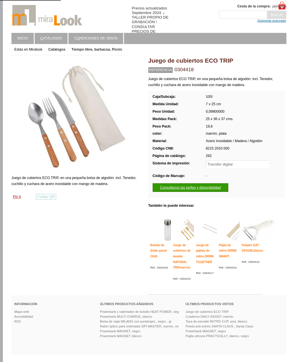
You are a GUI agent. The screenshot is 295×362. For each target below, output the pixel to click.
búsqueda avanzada (271, 20)
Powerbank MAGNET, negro (120, 331)
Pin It (17, 197)
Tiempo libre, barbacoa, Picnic (96, 49)
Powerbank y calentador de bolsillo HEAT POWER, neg (139, 311)
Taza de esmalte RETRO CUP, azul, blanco (216, 321)
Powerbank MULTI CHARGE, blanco (126, 316)
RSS (17, 321)
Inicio (22, 38)
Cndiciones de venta (95, 38)
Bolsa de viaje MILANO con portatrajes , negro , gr (136, 321)
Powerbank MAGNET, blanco (120, 336)
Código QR (46, 197)
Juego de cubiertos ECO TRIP (207, 311)
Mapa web (21, 311)
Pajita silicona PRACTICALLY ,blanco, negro (217, 336)
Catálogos (57, 49)
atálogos (51, 38)
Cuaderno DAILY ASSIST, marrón (209, 316)
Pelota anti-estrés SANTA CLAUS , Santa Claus (219, 326)
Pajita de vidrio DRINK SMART (228, 251)
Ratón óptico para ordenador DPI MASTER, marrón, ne (139, 326)
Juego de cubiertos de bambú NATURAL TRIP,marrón (181, 256)
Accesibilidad (23, 316)
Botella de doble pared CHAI (158, 251)
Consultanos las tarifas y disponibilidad (190, 188)
